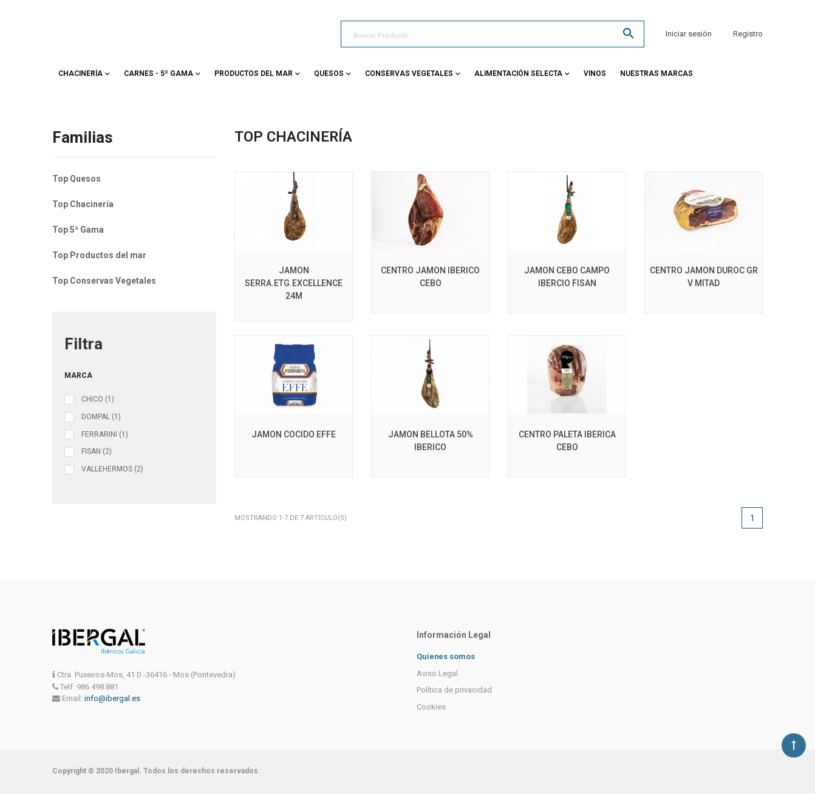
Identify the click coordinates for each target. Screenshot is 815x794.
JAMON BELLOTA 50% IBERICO (430, 441)
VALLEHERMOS (112, 469)
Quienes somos (446, 656)
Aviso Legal (437, 673)
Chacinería (80, 73)
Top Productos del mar (99, 255)
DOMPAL (101, 416)
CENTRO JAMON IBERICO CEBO (430, 276)
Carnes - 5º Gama (158, 73)
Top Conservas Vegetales (104, 281)
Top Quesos (76, 178)
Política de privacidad (454, 689)
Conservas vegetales (409, 73)
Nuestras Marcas (656, 73)
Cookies (431, 706)
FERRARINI (104, 434)
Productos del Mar (253, 73)
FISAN (96, 451)
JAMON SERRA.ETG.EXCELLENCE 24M (294, 283)
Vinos (595, 73)
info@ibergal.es (112, 698)
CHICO (97, 399)
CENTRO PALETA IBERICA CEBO (567, 441)
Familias (82, 137)
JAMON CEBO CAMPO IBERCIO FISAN (567, 276)
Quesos (329, 73)
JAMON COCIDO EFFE (293, 434)
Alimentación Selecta (518, 73)
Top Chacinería (83, 204)
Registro (748, 33)
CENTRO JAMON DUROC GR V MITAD (704, 276)
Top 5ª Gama (78, 229)
